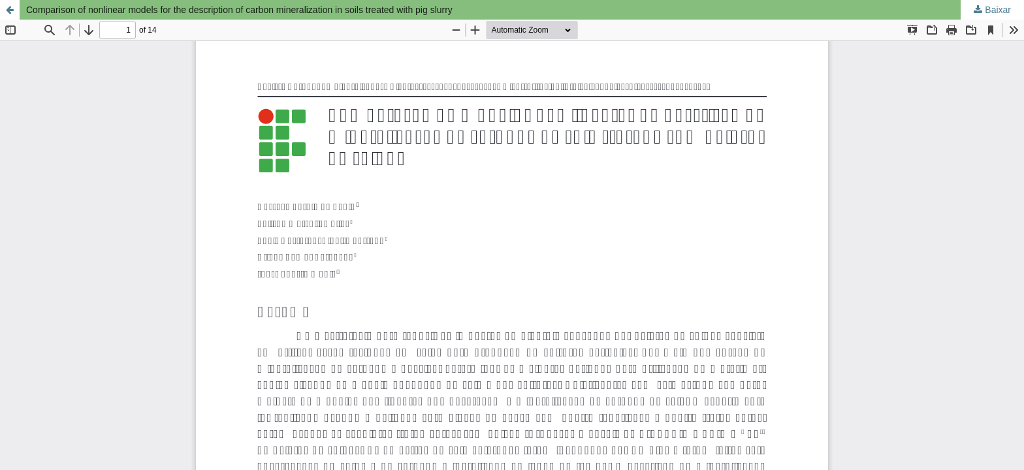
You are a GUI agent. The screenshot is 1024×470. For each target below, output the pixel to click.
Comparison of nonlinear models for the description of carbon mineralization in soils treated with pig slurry (239, 10)
